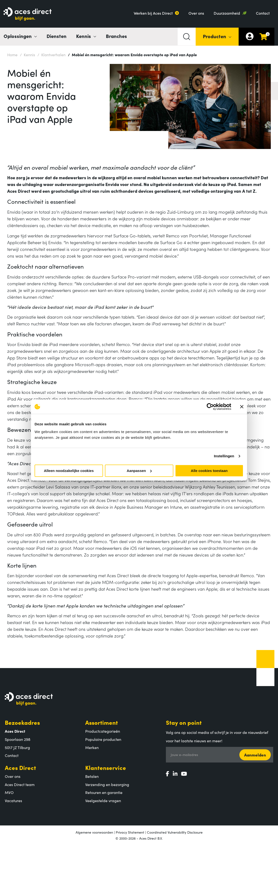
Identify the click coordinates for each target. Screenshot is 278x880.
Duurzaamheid (227, 13)
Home (12, 54)
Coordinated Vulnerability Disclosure (175, 832)
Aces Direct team (20, 784)
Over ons (196, 13)
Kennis (27, 54)
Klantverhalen (51, 54)
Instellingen (224, 456)
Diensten (56, 36)
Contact (263, 13)
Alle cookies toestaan (209, 471)
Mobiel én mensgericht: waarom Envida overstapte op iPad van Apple (132, 54)
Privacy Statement (130, 832)
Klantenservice (105, 767)
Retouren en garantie (103, 792)
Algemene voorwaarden (94, 832)
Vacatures (13, 800)
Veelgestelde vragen (103, 800)
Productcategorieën (102, 731)
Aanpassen (139, 471)
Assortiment (101, 722)
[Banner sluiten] (241, 406)
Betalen (92, 776)
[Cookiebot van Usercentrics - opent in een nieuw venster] (210, 406)
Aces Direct (20, 767)
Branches (116, 36)
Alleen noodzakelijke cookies (69, 471)
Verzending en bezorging (107, 784)
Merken (92, 747)
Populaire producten (103, 739)
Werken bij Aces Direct (153, 13)
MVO (9, 792)
